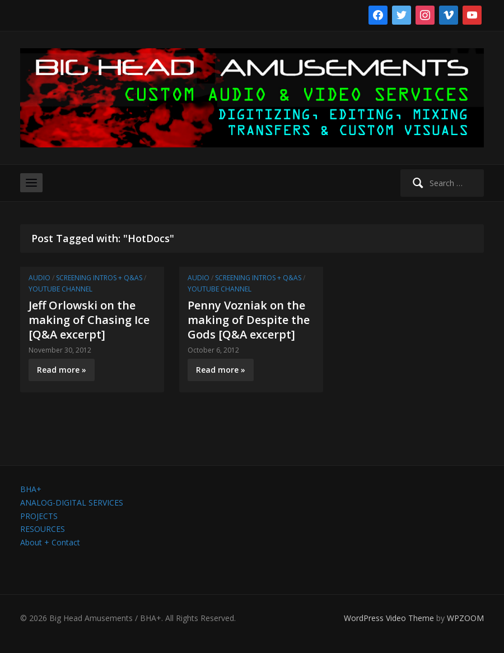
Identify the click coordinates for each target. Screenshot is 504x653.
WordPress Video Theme (389, 618)
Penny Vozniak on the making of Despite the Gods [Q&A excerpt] (249, 320)
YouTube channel (60, 289)
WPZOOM (465, 618)
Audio (39, 277)
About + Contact (50, 542)
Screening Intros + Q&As (99, 277)
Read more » (61, 369)
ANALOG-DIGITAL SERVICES (71, 502)
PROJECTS (39, 516)
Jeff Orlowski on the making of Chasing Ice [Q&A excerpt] (89, 320)
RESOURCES (42, 529)
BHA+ (30, 489)
